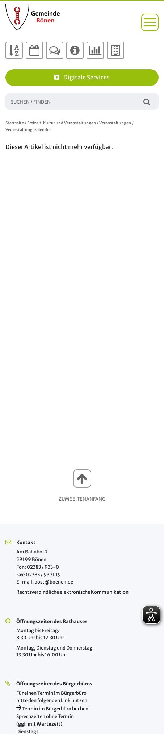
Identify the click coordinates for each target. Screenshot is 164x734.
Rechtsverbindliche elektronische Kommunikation (72, 592)
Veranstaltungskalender (28, 129)
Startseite (14, 122)
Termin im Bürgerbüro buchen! (53, 709)
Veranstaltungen (115, 122)
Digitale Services (82, 77)
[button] (150, 22)
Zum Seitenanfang (82, 499)
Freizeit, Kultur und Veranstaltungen (61, 122)
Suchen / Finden (147, 101)
